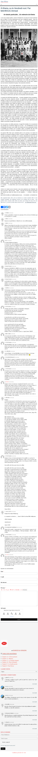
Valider (3, 748)
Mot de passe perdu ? (11, 745)
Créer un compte (4, 745)
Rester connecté (5, 742)
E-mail (2, 577)
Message (3, 588)
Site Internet (3, 582)
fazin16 (7, 381)
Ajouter (19, 619)
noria (7, 554)
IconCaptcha (11, 616)
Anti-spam (3, 608)
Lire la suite (34, 683)
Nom (2, 571)
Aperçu (25, 589)
